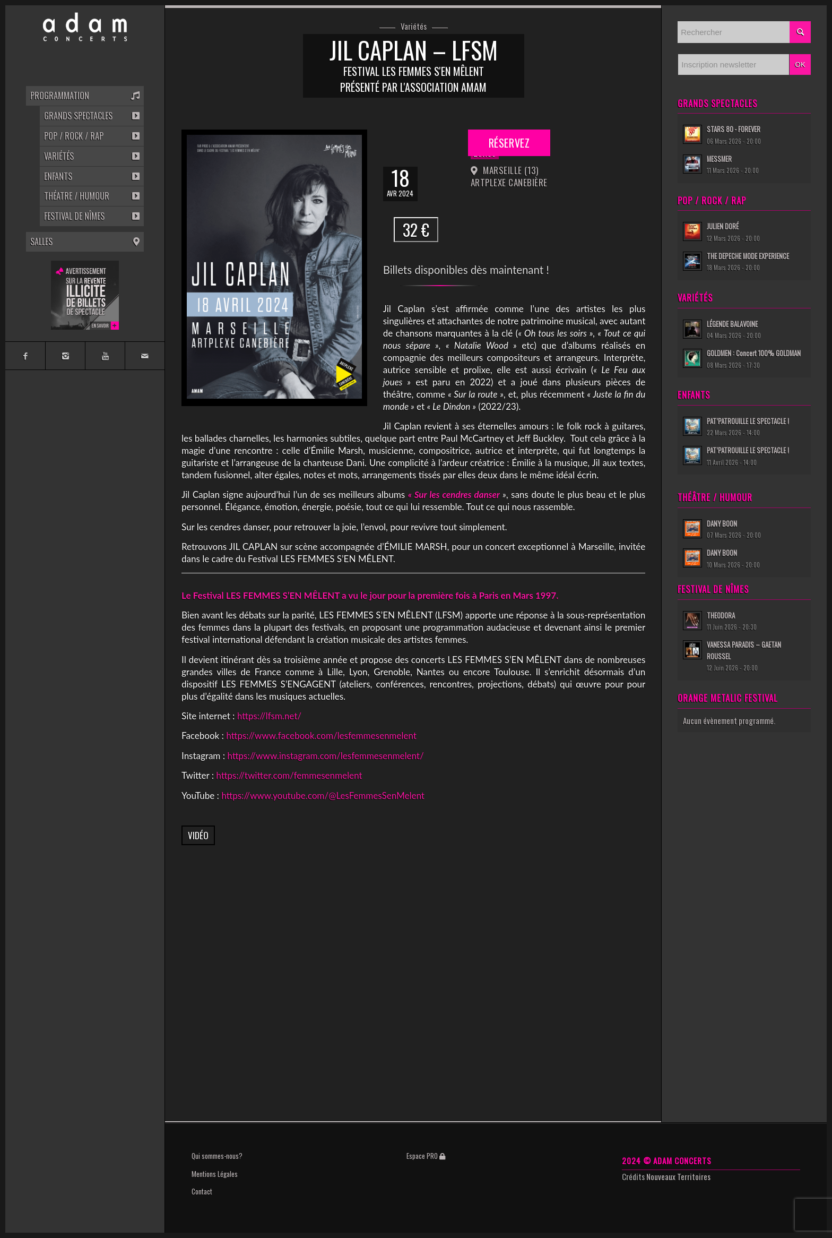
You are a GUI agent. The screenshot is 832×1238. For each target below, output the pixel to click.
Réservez (509, 143)
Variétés (414, 26)
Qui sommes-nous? (217, 1155)
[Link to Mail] (144, 355)
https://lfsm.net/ (269, 715)
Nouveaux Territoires (678, 1176)
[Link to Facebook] (25, 355)
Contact (202, 1191)
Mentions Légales (215, 1173)
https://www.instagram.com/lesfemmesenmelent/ (325, 755)
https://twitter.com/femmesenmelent (289, 775)
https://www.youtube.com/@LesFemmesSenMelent (322, 795)
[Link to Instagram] (65, 355)
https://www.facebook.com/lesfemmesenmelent (321, 735)
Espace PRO (425, 1155)
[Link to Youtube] (105, 355)
